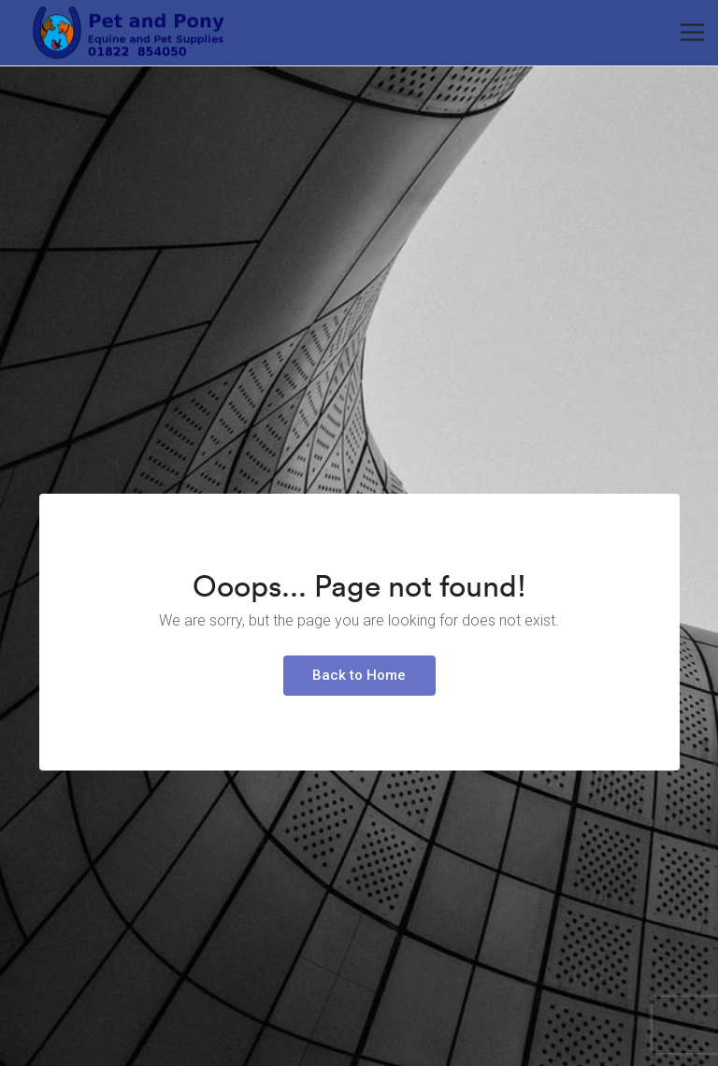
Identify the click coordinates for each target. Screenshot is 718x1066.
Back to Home (359, 675)
